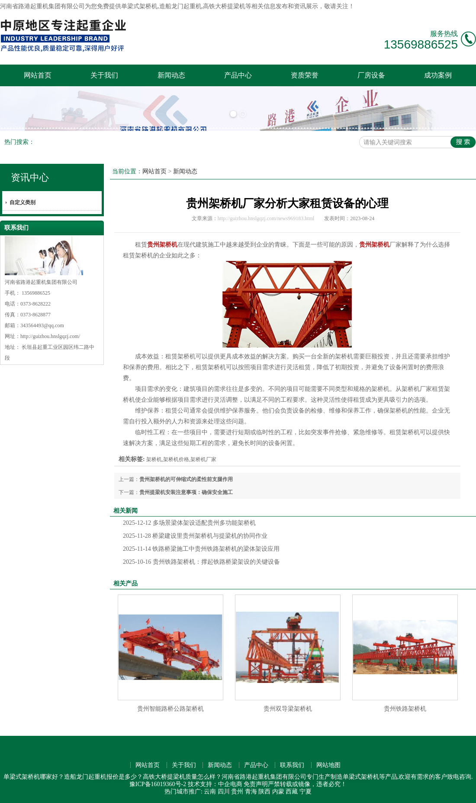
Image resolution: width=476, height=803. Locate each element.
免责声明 (256, 784)
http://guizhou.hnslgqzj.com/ (50, 336)
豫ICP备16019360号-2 (157, 784)
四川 (224, 791)
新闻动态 (171, 75)
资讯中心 (30, 177)
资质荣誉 (304, 75)
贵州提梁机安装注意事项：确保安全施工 (186, 492)
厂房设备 (371, 75)
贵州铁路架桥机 (405, 708)
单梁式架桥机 (139, 6)
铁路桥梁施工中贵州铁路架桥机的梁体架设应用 (201, 549)
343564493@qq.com (42, 325)
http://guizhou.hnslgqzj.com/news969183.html (266, 218)
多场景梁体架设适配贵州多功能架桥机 (189, 523)
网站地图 (328, 765)
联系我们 (292, 765)
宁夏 (305, 791)
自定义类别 (22, 202)
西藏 (292, 791)
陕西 (264, 791)
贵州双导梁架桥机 (288, 708)
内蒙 (278, 791)
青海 (251, 791)
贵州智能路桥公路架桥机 (170, 708)
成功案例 (438, 75)
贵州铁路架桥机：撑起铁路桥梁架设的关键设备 (201, 562)
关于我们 (104, 75)
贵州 (237, 791)
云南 (210, 791)
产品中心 (238, 75)
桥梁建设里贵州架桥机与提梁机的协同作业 (195, 536)
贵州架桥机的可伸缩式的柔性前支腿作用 (186, 479)
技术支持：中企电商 (215, 784)
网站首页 (37, 75)
